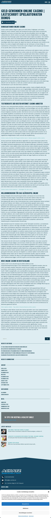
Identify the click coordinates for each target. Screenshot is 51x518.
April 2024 (4, 368)
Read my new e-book (10, 420)
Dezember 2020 (5, 376)
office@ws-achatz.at (10, 480)
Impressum (31, 516)
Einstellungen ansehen (25, 513)
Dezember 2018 (4, 378)
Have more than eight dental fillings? (18, 430)
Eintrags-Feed (4, 404)
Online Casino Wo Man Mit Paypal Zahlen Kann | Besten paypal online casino (23, 138)
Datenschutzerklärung (23, 516)
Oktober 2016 (4, 383)
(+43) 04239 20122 (9, 477)
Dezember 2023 (5, 372)
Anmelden (3, 402)
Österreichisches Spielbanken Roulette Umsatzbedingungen (16, 351)
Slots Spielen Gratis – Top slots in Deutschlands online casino (18, 307)
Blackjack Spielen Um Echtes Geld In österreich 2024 (14, 355)
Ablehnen (25, 508)
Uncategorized (5, 394)
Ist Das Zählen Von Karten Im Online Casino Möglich (14, 347)
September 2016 (5, 385)
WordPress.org (5, 408)
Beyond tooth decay (13, 442)
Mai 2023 (3, 374)
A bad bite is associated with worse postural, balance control (26, 436)
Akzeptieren (25, 504)
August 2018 (4, 380)
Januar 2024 (4, 370)
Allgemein (3, 392)
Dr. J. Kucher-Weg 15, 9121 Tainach (14, 483)
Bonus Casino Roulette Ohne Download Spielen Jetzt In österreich (18, 353)
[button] (48, 492)
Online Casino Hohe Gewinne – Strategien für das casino (17, 189)
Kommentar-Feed (5, 406)
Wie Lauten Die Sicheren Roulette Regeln (11, 349)
